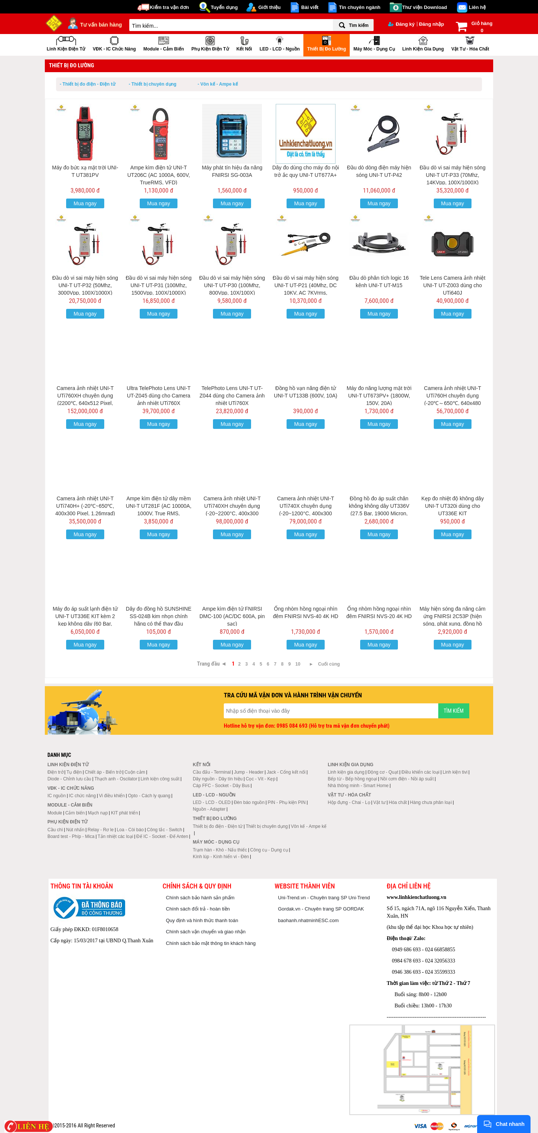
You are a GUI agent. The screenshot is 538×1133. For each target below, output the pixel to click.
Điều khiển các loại (421, 772)
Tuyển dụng (224, 7)
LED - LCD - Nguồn (280, 43)
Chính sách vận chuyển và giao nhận (205, 931)
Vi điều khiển (112, 795)
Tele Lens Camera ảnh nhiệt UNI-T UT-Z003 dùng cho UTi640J (453, 285)
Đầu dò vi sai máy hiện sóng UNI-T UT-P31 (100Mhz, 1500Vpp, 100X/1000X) (158, 285)
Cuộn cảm (134, 772)
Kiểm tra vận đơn (169, 7)
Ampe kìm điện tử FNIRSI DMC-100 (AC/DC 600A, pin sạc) (232, 616)
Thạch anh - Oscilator (116, 779)
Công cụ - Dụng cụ (269, 850)
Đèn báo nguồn (249, 802)
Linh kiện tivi (455, 772)
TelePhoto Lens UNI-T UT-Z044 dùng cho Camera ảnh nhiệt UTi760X (232, 395)
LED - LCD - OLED (212, 802)
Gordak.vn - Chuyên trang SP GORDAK (321, 909)
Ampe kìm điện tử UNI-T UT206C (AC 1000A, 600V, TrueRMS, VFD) (158, 175)
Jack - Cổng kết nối (286, 772)
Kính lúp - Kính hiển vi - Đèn (221, 856)
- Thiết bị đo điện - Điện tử (87, 84)
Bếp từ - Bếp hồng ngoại (352, 779)
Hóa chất (398, 802)
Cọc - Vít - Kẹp (260, 779)
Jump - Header (248, 772)
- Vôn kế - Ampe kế (218, 84)
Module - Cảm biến (163, 43)
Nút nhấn (75, 829)
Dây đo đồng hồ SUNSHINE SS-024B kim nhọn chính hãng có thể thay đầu (159, 616)
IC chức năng (82, 795)
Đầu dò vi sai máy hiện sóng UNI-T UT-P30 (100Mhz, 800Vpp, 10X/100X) (232, 285)
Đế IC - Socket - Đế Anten (162, 836)
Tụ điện (74, 772)
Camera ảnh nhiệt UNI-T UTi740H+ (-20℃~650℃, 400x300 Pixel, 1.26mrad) (85, 505)
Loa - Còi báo (130, 829)
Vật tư (379, 802)
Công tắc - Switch (164, 829)
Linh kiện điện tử (66, 43)
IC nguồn (56, 795)
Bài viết (309, 7)
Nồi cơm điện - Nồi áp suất (407, 779)
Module (54, 813)
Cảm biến (75, 813)
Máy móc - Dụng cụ (374, 43)
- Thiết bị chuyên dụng (153, 84)
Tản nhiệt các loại (115, 836)
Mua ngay (85, 203)
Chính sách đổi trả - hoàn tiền (198, 909)
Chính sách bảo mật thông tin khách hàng (211, 943)
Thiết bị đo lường (326, 43)
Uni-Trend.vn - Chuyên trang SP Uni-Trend (324, 897)
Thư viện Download (424, 7)
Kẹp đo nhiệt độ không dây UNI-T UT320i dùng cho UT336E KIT (452, 505)
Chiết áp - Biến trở (103, 772)
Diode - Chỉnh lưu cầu (69, 779)
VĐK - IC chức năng (114, 43)
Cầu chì (55, 829)
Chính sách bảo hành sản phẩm (200, 897)
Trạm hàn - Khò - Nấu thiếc (220, 850)
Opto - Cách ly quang (149, 795)
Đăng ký (401, 24)
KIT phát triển (124, 813)
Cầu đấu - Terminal (212, 772)
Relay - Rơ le (100, 829)
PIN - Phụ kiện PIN (287, 802)
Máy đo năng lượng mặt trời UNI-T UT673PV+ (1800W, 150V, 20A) (379, 395)
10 (298, 664)
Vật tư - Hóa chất (470, 43)
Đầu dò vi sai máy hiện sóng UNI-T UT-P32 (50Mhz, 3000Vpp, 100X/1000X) (85, 285)
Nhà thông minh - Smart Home (358, 785)
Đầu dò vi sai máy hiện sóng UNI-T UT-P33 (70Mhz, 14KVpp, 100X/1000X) (452, 175)
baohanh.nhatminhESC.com (308, 920)
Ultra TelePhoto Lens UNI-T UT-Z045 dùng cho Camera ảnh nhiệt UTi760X (159, 395)
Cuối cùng (329, 664)
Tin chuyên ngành (359, 7)
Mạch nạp (98, 813)
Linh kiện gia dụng (423, 43)
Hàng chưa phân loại (431, 802)
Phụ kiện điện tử (210, 43)
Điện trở (55, 772)
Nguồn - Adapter (209, 809)
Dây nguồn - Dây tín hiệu (217, 779)
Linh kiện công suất (159, 779)
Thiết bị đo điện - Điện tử (217, 826)
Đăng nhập (431, 24)
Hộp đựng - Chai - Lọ (349, 802)
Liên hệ (477, 7)
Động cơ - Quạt (383, 772)
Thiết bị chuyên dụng (267, 826)
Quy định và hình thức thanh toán (202, 920)
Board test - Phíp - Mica (71, 836)
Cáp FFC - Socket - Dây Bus (221, 785)
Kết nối (244, 43)
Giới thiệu (269, 7)
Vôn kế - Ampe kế (309, 826)
